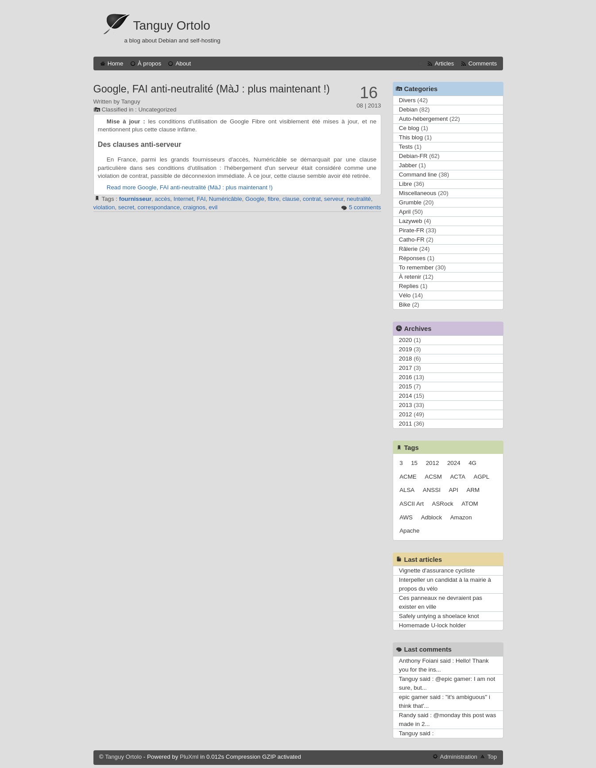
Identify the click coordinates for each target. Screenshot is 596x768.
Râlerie (408, 249)
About (183, 63)
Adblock (431, 517)
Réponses (412, 258)
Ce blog (409, 128)
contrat (312, 199)
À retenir (410, 276)
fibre (273, 199)
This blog (411, 137)
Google (254, 199)
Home (116, 63)
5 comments (365, 207)
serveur (334, 199)
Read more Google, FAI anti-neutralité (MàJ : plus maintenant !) (190, 187)
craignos (194, 207)
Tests (406, 146)
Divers (407, 100)
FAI (201, 199)
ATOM (469, 503)
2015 (405, 386)
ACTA (457, 476)
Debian (408, 109)
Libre (405, 183)
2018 (405, 358)
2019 (405, 349)
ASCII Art (411, 503)
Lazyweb (410, 221)
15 (414, 463)
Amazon (461, 517)
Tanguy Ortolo (171, 25)
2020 (405, 340)
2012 (405, 414)
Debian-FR (413, 156)
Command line (418, 174)
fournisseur (135, 199)
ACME (408, 476)
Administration (458, 756)
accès (162, 199)
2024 (454, 463)
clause (291, 199)
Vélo (405, 295)
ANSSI (432, 490)
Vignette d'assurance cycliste (437, 570)
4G (472, 463)
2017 (405, 368)
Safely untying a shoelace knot (439, 616)
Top (492, 756)
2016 (405, 377)
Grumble (410, 202)
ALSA (406, 490)
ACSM (433, 476)
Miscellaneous (417, 193)
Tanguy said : (416, 733)
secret (126, 207)
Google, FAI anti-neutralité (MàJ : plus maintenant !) (211, 89)
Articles (444, 63)
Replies (408, 286)
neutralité (359, 199)
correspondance (159, 207)
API (453, 490)
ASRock (442, 503)
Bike (404, 304)
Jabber (408, 165)
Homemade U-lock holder (432, 625)
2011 (405, 423)
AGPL (482, 476)
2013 (405, 405)
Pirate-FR (411, 230)
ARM (473, 490)
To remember (416, 267)
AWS (406, 517)
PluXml (189, 756)
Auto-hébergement (423, 118)
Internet (184, 199)
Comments (482, 63)
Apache (409, 530)
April (405, 211)
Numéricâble (225, 199)
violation (104, 207)
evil (213, 207)
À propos (149, 63)
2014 (405, 395)
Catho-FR (412, 239)
